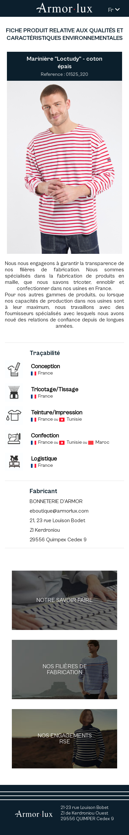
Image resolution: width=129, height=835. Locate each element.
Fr (114, 10)
